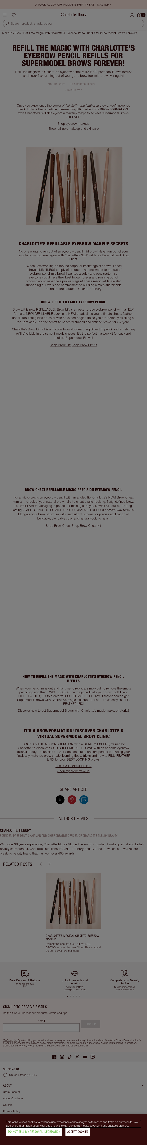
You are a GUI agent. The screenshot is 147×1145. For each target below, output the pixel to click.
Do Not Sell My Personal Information (34, 1133)
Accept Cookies (77, 1133)
